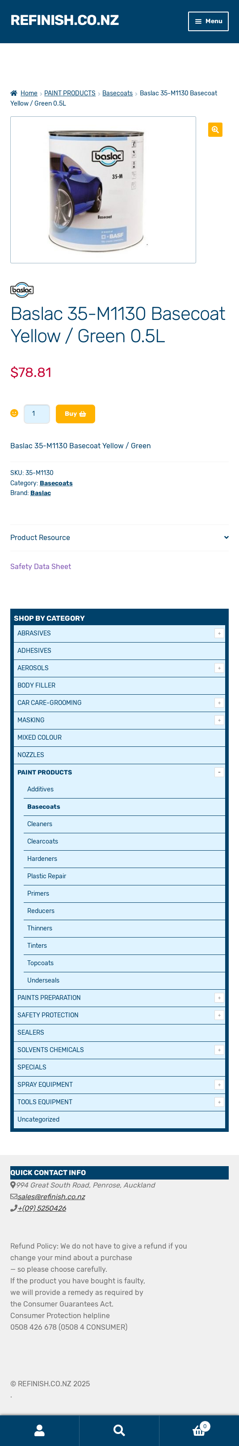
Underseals (43, 980)
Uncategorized (38, 1119)
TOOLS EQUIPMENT (44, 1102)
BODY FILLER (36, 685)
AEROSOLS (33, 668)
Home (29, 93)
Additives (40, 789)
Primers (38, 893)
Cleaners (39, 824)
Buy (71, 414)
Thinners (39, 928)
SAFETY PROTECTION (48, 1015)
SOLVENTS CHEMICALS (50, 1050)
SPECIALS (31, 1067)
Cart (185, 1424)
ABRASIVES (34, 633)
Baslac (40, 493)
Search (119, 1431)
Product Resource (40, 537)
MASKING (31, 720)
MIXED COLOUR (39, 737)
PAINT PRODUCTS (70, 93)
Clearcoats (42, 841)
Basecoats (117, 93)
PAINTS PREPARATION (49, 998)
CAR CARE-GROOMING (49, 703)
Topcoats (40, 963)
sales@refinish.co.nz (51, 1196)
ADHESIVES (34, 651)
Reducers (41, 911)
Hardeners (42, 859)
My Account (40, 1431)
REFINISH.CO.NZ (64, 20)
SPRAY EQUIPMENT (45, 1085)
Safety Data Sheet (40, 566)
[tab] (119, 538)
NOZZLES (30, 755)
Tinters (37, 946)
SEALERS (30, 1032)
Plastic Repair (46, 876)
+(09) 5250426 (41, 1208)
